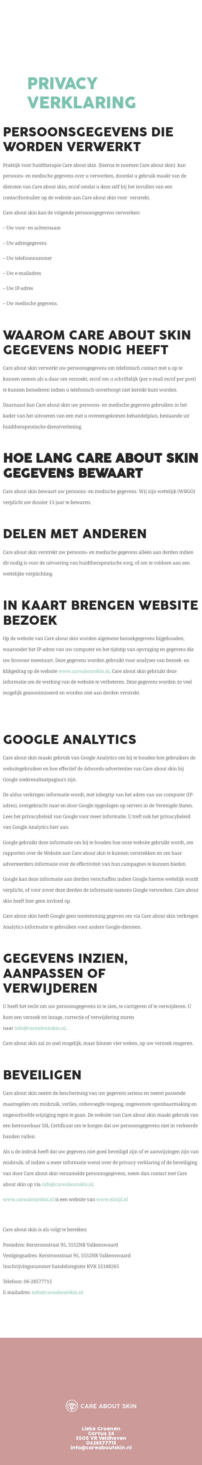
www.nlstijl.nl (112, 1199)
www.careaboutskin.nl (84, 671)
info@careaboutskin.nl (40, 1028)
